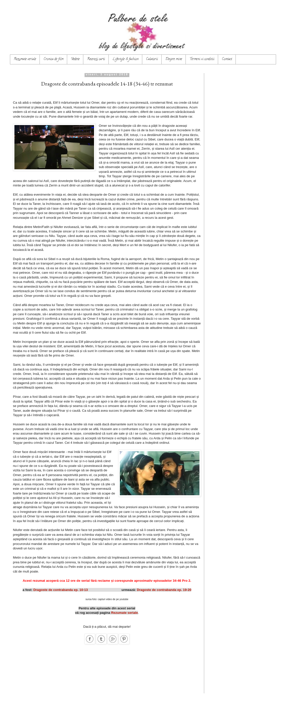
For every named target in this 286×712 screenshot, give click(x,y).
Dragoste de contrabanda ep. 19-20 (164, 590)
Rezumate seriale (25, 59)
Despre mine (173, 59)
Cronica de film (53, 59)
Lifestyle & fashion (125, 59)
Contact (227, 59)
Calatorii (152, 59)
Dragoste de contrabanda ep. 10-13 (60, 590)
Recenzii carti (96, 59)
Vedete (75, 59)
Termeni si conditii (202, 59)
